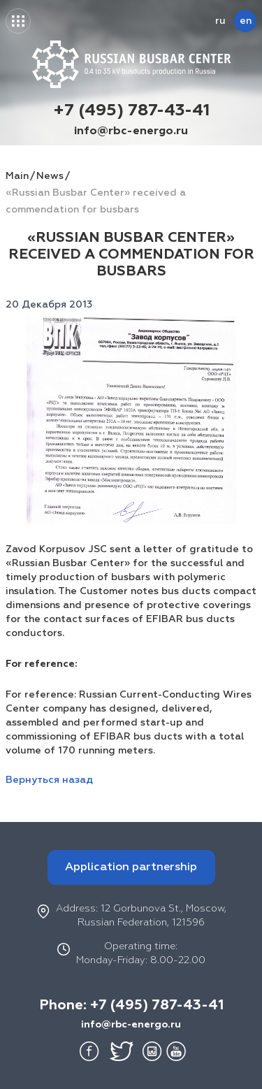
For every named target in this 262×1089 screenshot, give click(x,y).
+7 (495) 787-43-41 (131, 110)
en (246, 21)
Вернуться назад (49, 780)
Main (17, 176)
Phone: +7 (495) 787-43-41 (131, 1005)
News (50, 176)
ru (220, 21)
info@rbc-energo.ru (131, 131)
